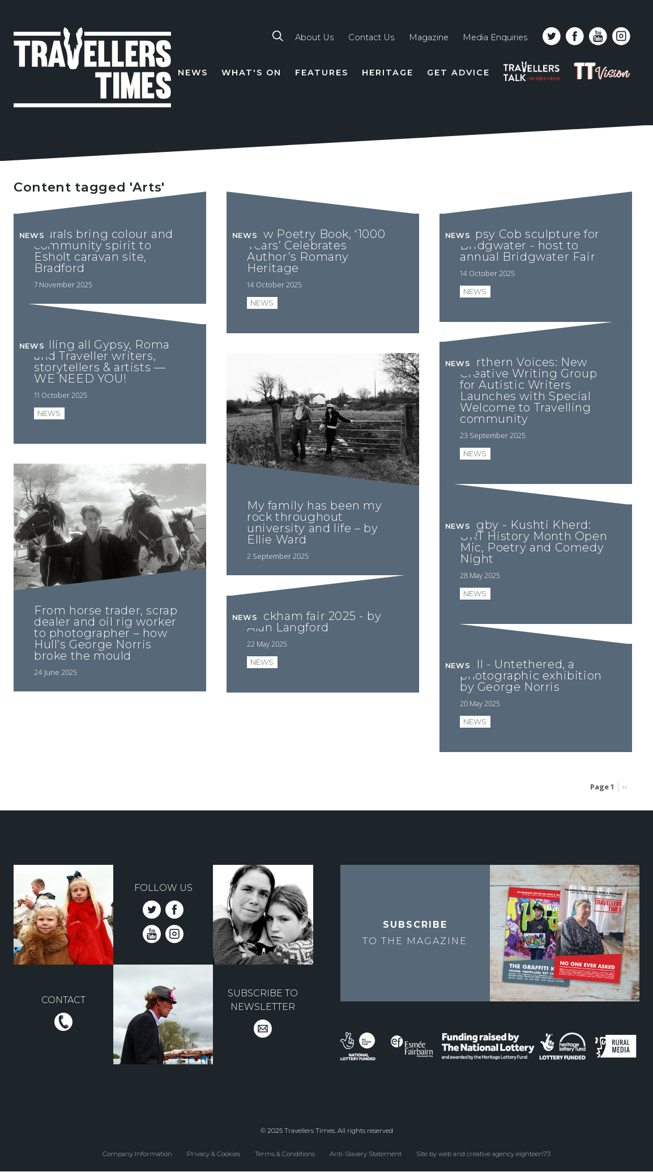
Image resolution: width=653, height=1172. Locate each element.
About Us (314, 37)
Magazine (429, 37)
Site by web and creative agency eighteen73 (483, 1154)
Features (321, 72)
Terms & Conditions (285, 1154)
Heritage (387, 72)
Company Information (137, 1154)
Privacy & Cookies (213, 1154)
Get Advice (458, 72)
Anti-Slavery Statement (366, 1154)
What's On (251, 72)
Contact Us (371, 37)
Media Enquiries (495, 37)
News (193, 72)
